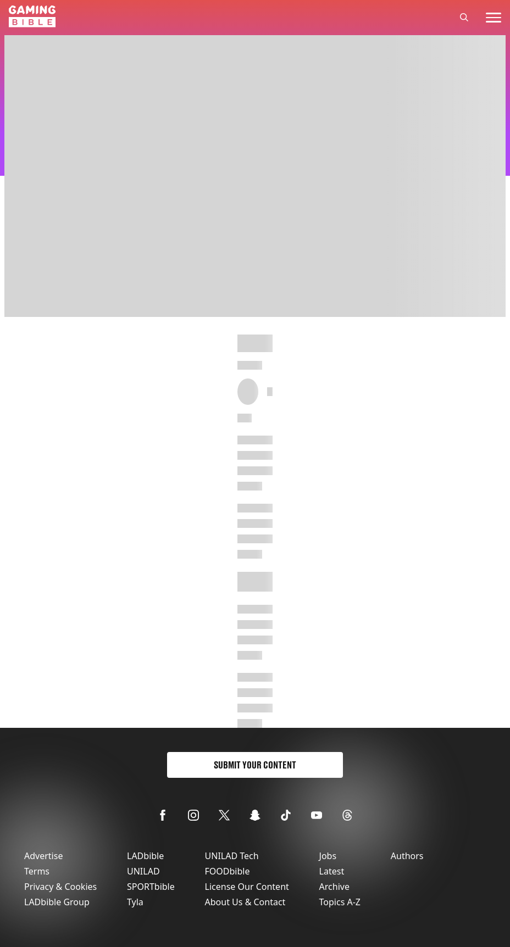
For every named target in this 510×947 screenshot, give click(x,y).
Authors (407, 856)
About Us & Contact (245, 902)
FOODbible (227, 871)
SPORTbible (151, 887)
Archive (334, 887)
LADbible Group (57, 902)
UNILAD (143, 871)
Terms (36, 871)
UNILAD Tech (232, 856)
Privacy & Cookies (60, 887)
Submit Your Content (255, 765)
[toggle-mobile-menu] (493, 17)
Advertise (43, 856)
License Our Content (247, 887)
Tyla (135, 902)
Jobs (328, 856)
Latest (332, 871)
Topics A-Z (340, 902)
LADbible (145, 856)
